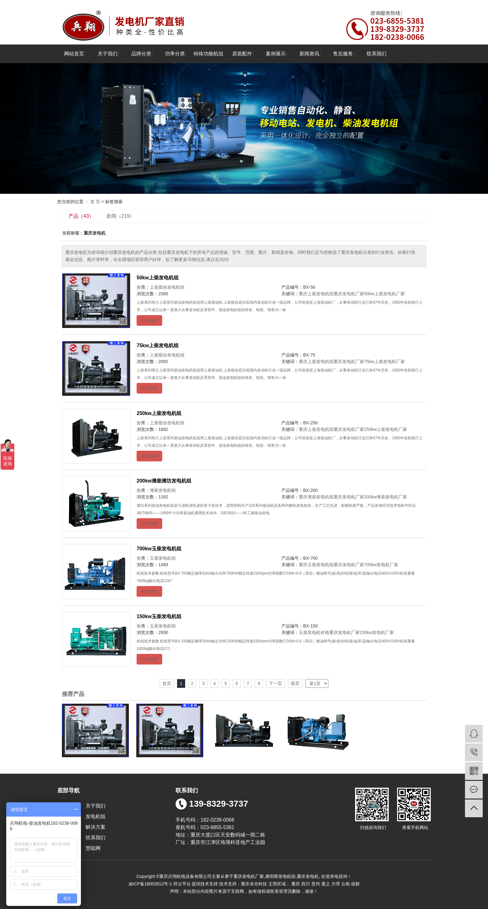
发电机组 (96, 816)
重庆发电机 (308, 876)
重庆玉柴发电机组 (316, 564)
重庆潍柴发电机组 (316, 496)
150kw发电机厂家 (377, 632)
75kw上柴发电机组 (158, 345)
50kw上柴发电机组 (158, 277)
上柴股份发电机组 (167, 287)
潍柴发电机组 (163, 490)
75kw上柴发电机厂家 (384, 361)
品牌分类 (141, 53)
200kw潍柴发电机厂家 (385, 496)
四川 (305, 883)
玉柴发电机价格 (314, 632)
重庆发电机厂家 (349, 293)
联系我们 (377, 53)
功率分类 (175, 53)
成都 (355, 883)
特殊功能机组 (208, 53)
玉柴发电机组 (163, 558)
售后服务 (343, 53)
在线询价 (149, 320)
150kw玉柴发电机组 (159, 616)
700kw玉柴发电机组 (159, 548)
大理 (335, 883)
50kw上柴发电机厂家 (384, 293)
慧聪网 (93, 848)
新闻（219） (120, 216)
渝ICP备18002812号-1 (150, 883)
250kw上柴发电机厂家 (385, 429)
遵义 (325, 883)
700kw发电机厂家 (381, 564)
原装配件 (242, 53)
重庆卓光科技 (254, 883)
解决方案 (96, 827)
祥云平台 (182, 883)
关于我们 (108, 53)
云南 (345, 883)
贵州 (315, 883)
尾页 (295, 683)
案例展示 (276, 53)
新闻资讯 (309, 53)
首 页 (95, 201)
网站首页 (74, 53)
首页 (166, 683)
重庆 (295, 883)
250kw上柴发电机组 (159, 413)
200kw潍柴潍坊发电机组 (164, 480)
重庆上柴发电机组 (316, 293)
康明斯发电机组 (280, 876)
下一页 (275, 683)
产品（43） (81, 216)
